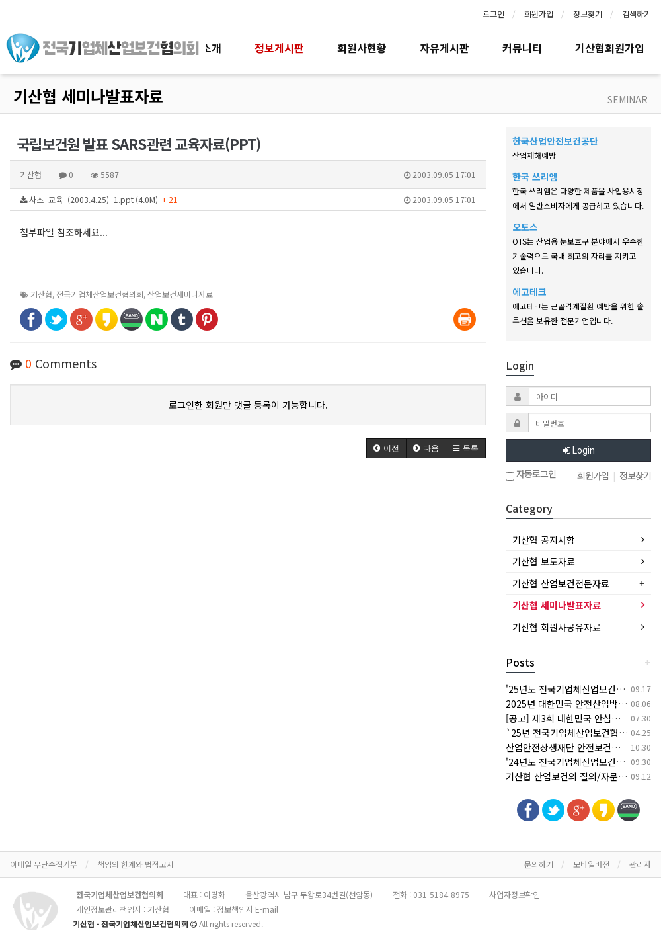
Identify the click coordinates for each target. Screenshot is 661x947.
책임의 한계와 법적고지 (135, 864)
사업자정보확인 (514, 894)
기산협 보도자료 (543, 561)
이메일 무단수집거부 (43, 864)
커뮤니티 (522, 48)
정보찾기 (587, 13)
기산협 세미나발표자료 (88, 95)
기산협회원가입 (609, 48)
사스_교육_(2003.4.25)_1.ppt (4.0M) (248, 199)
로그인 (493, 13)
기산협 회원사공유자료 (556, 627)
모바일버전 (591, 864)
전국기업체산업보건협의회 (99, 294)
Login (579, 450)
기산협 (41, 294)
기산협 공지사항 (543, 539)
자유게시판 (444, 48)
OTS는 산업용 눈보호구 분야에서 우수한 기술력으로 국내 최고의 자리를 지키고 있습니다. (578, 255)
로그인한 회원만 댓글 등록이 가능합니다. (248, 404)
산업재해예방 (534, 155)
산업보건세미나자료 (180, 294)
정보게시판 (279, 48)
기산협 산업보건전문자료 (560, 583)
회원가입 (538, 13)
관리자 (640, 864)
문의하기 (538, 864)
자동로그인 (531, 475)
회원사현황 (362, 48)
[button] (386, 448)
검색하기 (636, 13)
